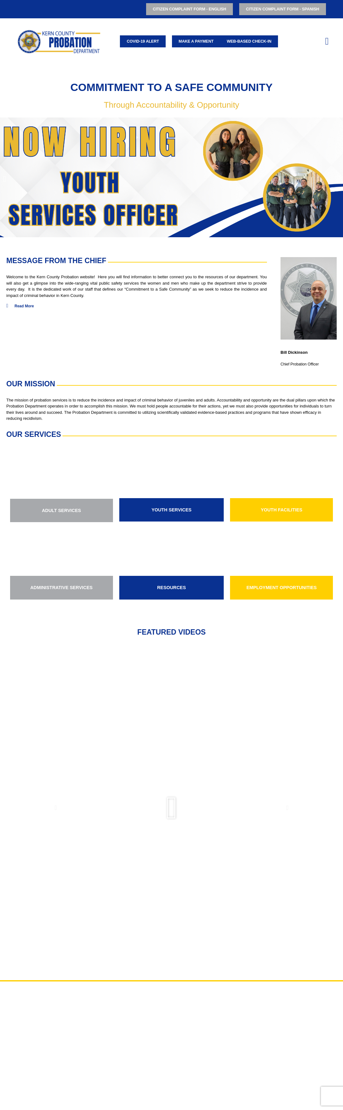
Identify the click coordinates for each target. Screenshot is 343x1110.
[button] (4, 178)
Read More (24, 306)
